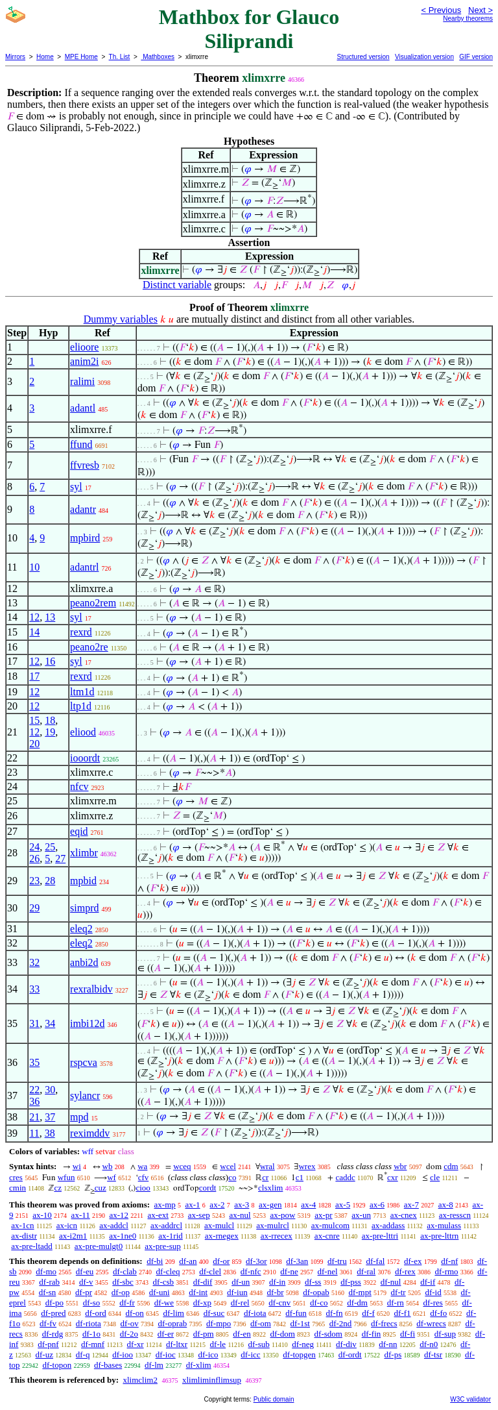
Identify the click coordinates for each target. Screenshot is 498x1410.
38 (50, 1133)
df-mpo (218, 1323)
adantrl (84, 567)
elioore (84, 346)
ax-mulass (444, 1225)
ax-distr (24, 1236)
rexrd (81, 631)
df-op (121, 1292)
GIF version (476, 56)
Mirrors (15, 56)
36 (34, 1101)
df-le (218, 1344)
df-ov (130, 1323)
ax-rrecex (276, 1236)
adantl (82, 408)
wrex (306, 1166)
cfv (143, 1177)
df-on (135, 1313)
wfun (66, 1177)
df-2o (129, 1334)
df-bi (155, 1261)
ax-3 (241, 1204)
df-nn (388, 1344)
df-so (92, 1302)
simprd (84, 907)
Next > (480, 10)
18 (50, 720)
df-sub (259, 1344)
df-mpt (359, 1292)
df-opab (316, 1292)
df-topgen (299, 1354)
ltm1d (82, 691)
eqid (79, 831)
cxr (392, 1177)
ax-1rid (170, 1236)
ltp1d (80, 705)
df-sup (445, 1334)
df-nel (328, 1271)
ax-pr (323, 1215)
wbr (400, 1166)
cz (58, 1188)
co (232, 1177)
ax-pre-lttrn (439, 1236)
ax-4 (308, 1204)
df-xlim (198, 1365)
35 (34, 1062)
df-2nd (340, 1323)
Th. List (119, 56)
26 (34, 858)
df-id (433, 1292)
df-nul (391, 1282)
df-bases (108, 1365)
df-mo (46, 1271)
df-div (346, 1344)
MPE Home (81, 56)
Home (45, 56)
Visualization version (424, 56)
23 (34, 880)
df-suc (214, 1313)
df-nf (449, 1261)
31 (34, 1023)
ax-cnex (403, 1215)
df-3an (297, 1261)
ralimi (82, 381)
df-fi (407, 1334)
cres (16, 1177)
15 (34, 720)
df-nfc (251, 1271)
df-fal (375, 1261)
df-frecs (384, 1323)
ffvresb (84, 465)
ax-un (361, 1215)
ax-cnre (327, 1236)
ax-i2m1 (73, 1236)
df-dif (203, 1282)
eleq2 (81, 928)
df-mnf (92, 1344)
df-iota (255, 1313)
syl (76, 486)
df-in (277, 1282)
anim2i (84, 361)
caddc (345, 1177)
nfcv (79, 786)
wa (142, 1166)
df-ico (208, 1354)
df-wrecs (430, 1323)
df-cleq (168, 1271)
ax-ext (157, 1215)
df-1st (300, 1323)
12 (34, 617)
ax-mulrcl (272, 1225)
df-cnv (279, 1302)
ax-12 (118, 1215)
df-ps (392, 1354)
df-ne (289, 1271)
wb (107, 1166)
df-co (318, 1302)
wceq (182, 1166)
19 (50, 731)
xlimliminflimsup (211, 1380)
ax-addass (388, 1225)
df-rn (395, 1302)
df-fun (296, 1313)
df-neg (303, 1344)
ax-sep (199, 1215)
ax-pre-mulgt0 (99, 1246)
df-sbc (123, 1282)
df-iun (237, 1292)
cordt (208, 1188)
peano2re (89, 646)
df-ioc (166, 1354)
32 (34, 962)
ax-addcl (113, 1225)
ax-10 (42, 1215)
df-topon (56, 1365)
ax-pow (282, 1215)
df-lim (173, 1313)
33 (34, 989)
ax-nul (239, 1215)
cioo (143, 1188)
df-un (240, 1282)
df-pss (350, 1282)
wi (77, 1166)
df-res (432, 1302)
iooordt (85, 757)
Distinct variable (177, 284)
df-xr (135, 1344)
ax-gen (270, 1204)
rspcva (83, 1062)
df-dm (357, 1302)
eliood (83, 731)
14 (34, 631)
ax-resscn (455, 1215)
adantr (83, 509)
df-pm (203, 1334)
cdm (451, 1166)
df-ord (95, 1313)
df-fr (127, 1302)
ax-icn (66, 1225)
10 (34, 567)
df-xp (202, 1302)
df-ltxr (176, 1344)
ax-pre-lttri (380, 1236)
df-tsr (433, 1354)
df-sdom (328, 1334)
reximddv (90, 1133)
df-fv (48, 1323)
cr (265, 1177)
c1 (299, 1177)
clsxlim (270, 1188)
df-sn (47, 1292)
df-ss (313, 1282)
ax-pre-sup (163, 1246)
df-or (221, 1261)
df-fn (334, 1313)
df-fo (438, 1313)
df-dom (282, 1334)
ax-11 (80, 1215)
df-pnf (48, 1344)
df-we (164, 1302)
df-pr (83, 1292)
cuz (100, 1188)
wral (267, 1166)
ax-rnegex (222, 1236)
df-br (275, 1292)
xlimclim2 (140, 1380)
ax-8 (445, 1204)
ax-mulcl (219, 1225)
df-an (187, 1261)
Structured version (363, 56)
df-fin (371, 1334)
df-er (166, 1334)
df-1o (91, 1334)
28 (50, 880)
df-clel (210, 1271)
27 (60, 858)
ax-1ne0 (122, 1236)
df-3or (256, 1261)
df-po (54, 1302)
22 (34, 1089)
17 (34, 676)
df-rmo (446, 1271)
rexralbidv (91, 989)
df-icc (250, 1354)
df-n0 (429, 1344)
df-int (198, 1292)
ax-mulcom (330, 1225)
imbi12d (87, 1023)
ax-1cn (22, 1225)
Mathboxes (157, 56)
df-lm (154, 1365)
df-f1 (402, 1313)
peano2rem (93, 602)
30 (50, 1089)
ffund (81, 444)
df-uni (159, 1292)
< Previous (441, 10)
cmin (17, 1188)
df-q (83, 1354)
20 (34, 743)
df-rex (405, 1271)
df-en (241, 1334)
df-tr (398, 1292)
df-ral (366, 1271)
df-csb (163, 1282)
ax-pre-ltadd (32, 1246)
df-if (427, 1282)
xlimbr (84, 852)
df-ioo (122, 1354)
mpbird (85, 537)
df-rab (49, 1282)
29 (34, 907)
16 (50, 661)
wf (111, 1177)
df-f (368, 1313)
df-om (260, 1323)
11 (34, 1133)
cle (435, 1177)
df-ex (412, 1261)
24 (34, 846)
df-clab (125, 1271)
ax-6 (377, 1204)
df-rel (240, 1302)
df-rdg (53, 1334)
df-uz (44, 1354)
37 (50, 1116)
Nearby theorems (468, 18)
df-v (86, 1282)
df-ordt (350, 1354)
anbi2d (84, 962)
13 (50, 617)
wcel (228, 1166)
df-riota (88, 1323)
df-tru (337, 1261)
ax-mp (165, 1204)
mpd (79, 1116)
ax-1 (192, 1204)
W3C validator (470, 1399)
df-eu (84, 1271)
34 (50, 1023)
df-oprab (172, 1323)
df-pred (53, 1313)
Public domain (274, 1399)
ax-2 (216, 1204)
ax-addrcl (166, 1225)
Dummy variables (121, 319)
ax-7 (411, 1204)
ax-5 (342, 1204)
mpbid (83, 880)
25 (50, 846)
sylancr (85, 1095)
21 (34, 1116)
